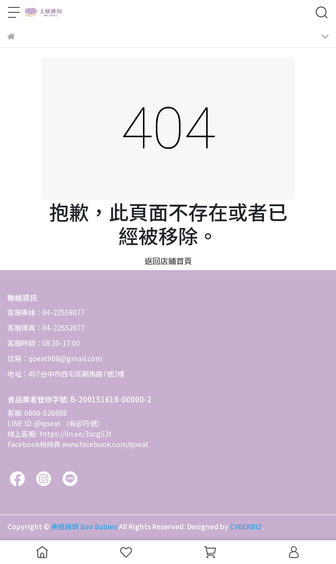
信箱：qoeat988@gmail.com (54, 358)
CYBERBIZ (246, 526)
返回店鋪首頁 (168, 261)
